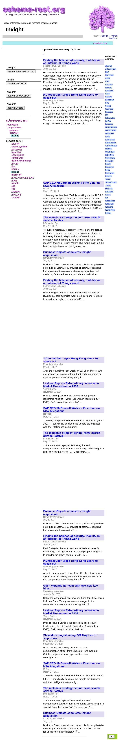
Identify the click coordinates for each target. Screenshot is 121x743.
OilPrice (108, 149)
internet (15, 169)
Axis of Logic (110, 69)
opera (14, 180)
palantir (15, 183)
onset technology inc (23, 177)
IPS (106, 115)
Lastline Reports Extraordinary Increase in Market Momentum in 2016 (71, 385)
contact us (100, 43)
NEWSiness (110, 140)
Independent (110, 118)
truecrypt (16, 194)
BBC (107, 72)
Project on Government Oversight (110, 158)
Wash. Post (110, 201)
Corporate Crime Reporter (109, 94)
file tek (15, 163)
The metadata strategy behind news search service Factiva (71, 219)
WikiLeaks (109, 204)
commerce (12, 124)
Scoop (107, 179)
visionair (16, 197)
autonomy (17, 149)
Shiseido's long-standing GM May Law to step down (70, 637)
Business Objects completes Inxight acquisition (67, 254)
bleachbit (16, 152)
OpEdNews (109, 152)
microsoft (16, 175)
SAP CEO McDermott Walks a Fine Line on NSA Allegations (71, 184)
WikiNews (109, 207)
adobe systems (19, 146)
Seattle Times (110, 182)
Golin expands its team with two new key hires (70, 587)
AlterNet (108, 66)
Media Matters (111, 127)
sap (13, 186)
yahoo (114, 36)
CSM (107, 81)
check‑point (18, 155)
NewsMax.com (111, 146)
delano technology (21, 161)
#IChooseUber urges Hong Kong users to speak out (70, 96)
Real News (109, 173)
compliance (17, 158)
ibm (13, 166)
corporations (14, 127)
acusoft (15, 144)
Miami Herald (110, 130)
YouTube (113, 38)
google (105, 36)
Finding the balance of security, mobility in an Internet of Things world (71, 62)
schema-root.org (16, 120)
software (14, 133)
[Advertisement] (73, 151)
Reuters (108, 176)
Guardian (109, 112)
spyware (16, 191)
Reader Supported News (109, 167)
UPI (106, 198)
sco (13, 189)
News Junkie (110, 143)
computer (14, 130)
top (111, 736)
